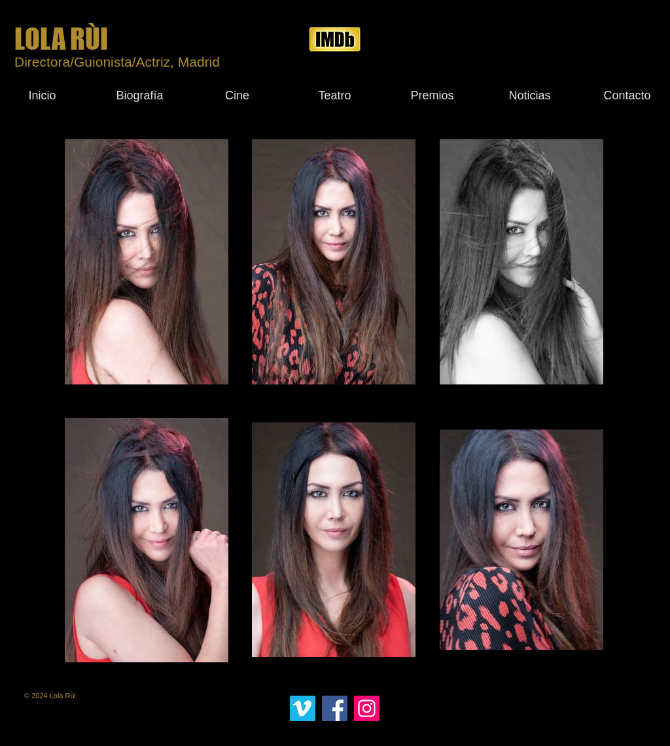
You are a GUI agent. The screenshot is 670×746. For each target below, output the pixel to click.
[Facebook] (334, 708)
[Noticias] (529, 95)
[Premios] (432, 95)
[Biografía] (140, 95)
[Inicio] (42, 95)
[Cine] (237, 95)
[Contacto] (627, 95)
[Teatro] (334, 95)
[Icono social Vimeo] (302, 708)
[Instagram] (366, 708)
